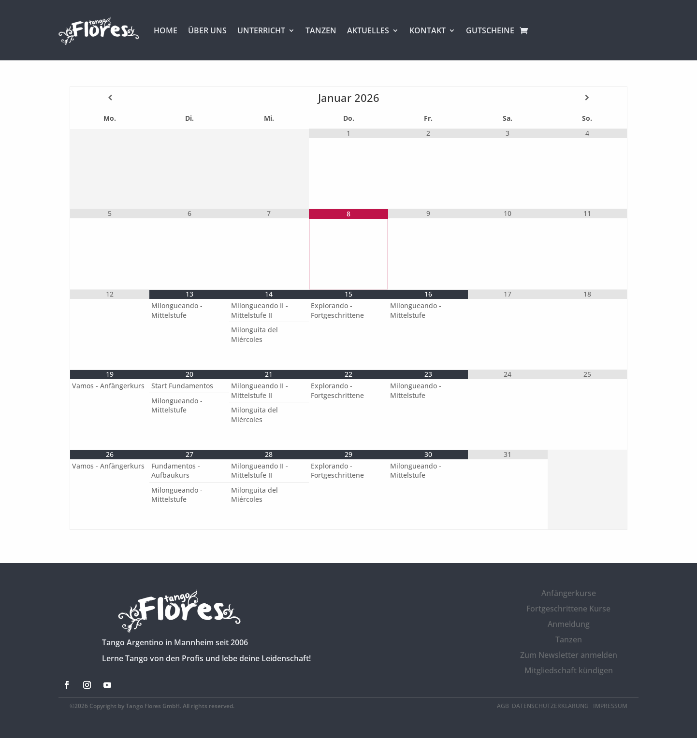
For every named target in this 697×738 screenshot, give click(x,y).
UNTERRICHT (261, 30)
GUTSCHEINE (490, 30)
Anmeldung (569, 624)
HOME (165, 30)
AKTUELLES (368, 30)
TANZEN (320, 30)
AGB (503, 706)
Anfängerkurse (568, 593)
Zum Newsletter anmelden (568, 655)
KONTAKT (427, 30)
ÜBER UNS (207, 30)
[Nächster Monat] (587, 97)
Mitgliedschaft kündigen (568, 670)
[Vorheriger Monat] (109, 97)
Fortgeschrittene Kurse (568, 608)
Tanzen (568, 639)
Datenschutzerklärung (551, 706)
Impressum (610, 706)
